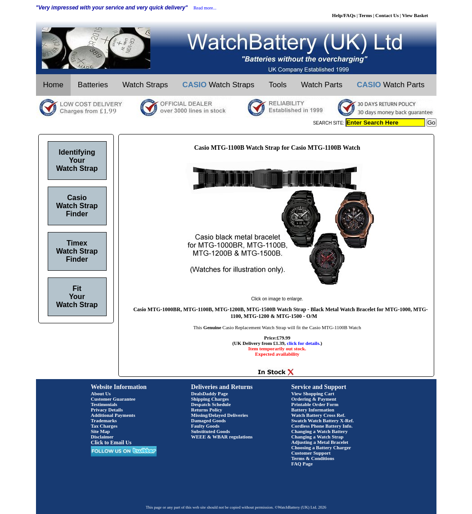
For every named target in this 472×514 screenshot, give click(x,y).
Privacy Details (107, 409)
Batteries (93, 84)
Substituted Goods (210, 431)
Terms (365, 15)
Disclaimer (102, 436)
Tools (278, 84)
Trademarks (104, 420)
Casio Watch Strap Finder (77, 206)
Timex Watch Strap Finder (77, 251)
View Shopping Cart (312, 393)
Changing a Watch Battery (319, 431)
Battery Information (312, 409)
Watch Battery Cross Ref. (318, 415)
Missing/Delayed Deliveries (219, 415)
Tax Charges (104, 426)
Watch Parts (321, 84)
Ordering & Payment (313, 399)
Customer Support (311, 453)
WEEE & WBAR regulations (222, 436)
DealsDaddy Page (209, 393)
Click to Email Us (111, 442)
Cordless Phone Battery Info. (321, 426)
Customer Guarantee (113, 399)
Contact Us (387, 15)
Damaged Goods (208, 420)
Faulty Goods (205, 426)
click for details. (304, 343)
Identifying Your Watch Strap (77, 160)
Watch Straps (145, 84)
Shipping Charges (210, 399)
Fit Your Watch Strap (77, 296)
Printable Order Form (314, 404)
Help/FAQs (343, 15)
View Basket (415, 15)
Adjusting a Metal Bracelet (319, 442)
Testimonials (104, 404)
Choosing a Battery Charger (321, 447)
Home (53, 84)
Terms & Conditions (312, 458)
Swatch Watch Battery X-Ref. (322, 420)
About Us (101, 393)
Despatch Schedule (211, 404)
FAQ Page (302, 463)
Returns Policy (206, 409)
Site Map (100, 431)
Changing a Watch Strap (317, 436)
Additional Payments (113, 415)
